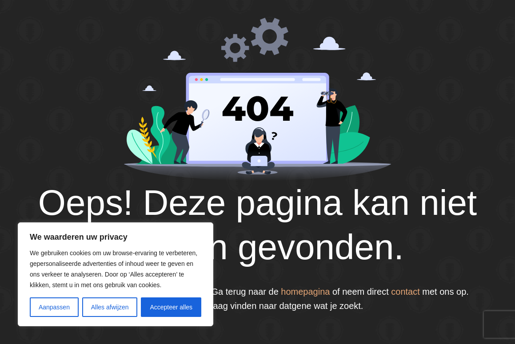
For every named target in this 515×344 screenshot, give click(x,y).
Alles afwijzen (110, 307)
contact (405, 292)
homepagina (305, 292)
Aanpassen (54, 307)
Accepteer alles (171, 307)
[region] (115, 274)
